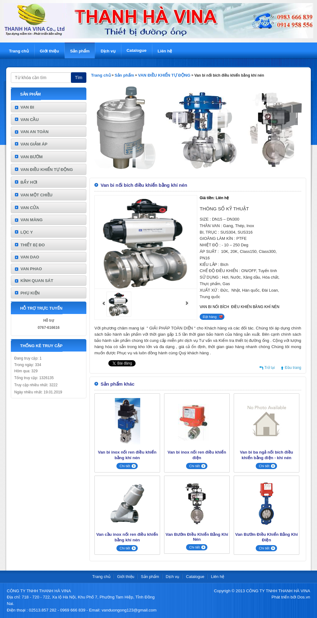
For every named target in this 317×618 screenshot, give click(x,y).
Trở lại (269, 367)
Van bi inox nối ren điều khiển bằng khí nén (127, 455)
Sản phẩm (79, 51)
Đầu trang (293, 367)
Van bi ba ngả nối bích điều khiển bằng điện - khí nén (266, 455)
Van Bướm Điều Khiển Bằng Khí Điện (266, 537)
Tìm (78, 77)
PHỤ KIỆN (30, 293)
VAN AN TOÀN (34, 131)
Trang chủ (19, 51)
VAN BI (27, 107)
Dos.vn (303, 597)
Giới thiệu (49, 51)
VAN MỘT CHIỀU (36, 195)
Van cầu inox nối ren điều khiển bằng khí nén (127, 537)
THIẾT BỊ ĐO (32, 245)
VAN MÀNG (31, 219)
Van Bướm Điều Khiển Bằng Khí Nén (197, 537)
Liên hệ (165, 51)
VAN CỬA (29, 207)
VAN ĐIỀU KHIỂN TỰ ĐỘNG (46, 169)
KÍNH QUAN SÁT (36, 280)
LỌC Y (26, 232)
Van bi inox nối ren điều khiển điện (196, 455)
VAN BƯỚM (31, 156)
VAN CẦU (29, 119)
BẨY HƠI (28, 182)
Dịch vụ (108, 51)
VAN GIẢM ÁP (33, 144)
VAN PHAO (31, 268)
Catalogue (136, 50)
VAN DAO (29, 257)
